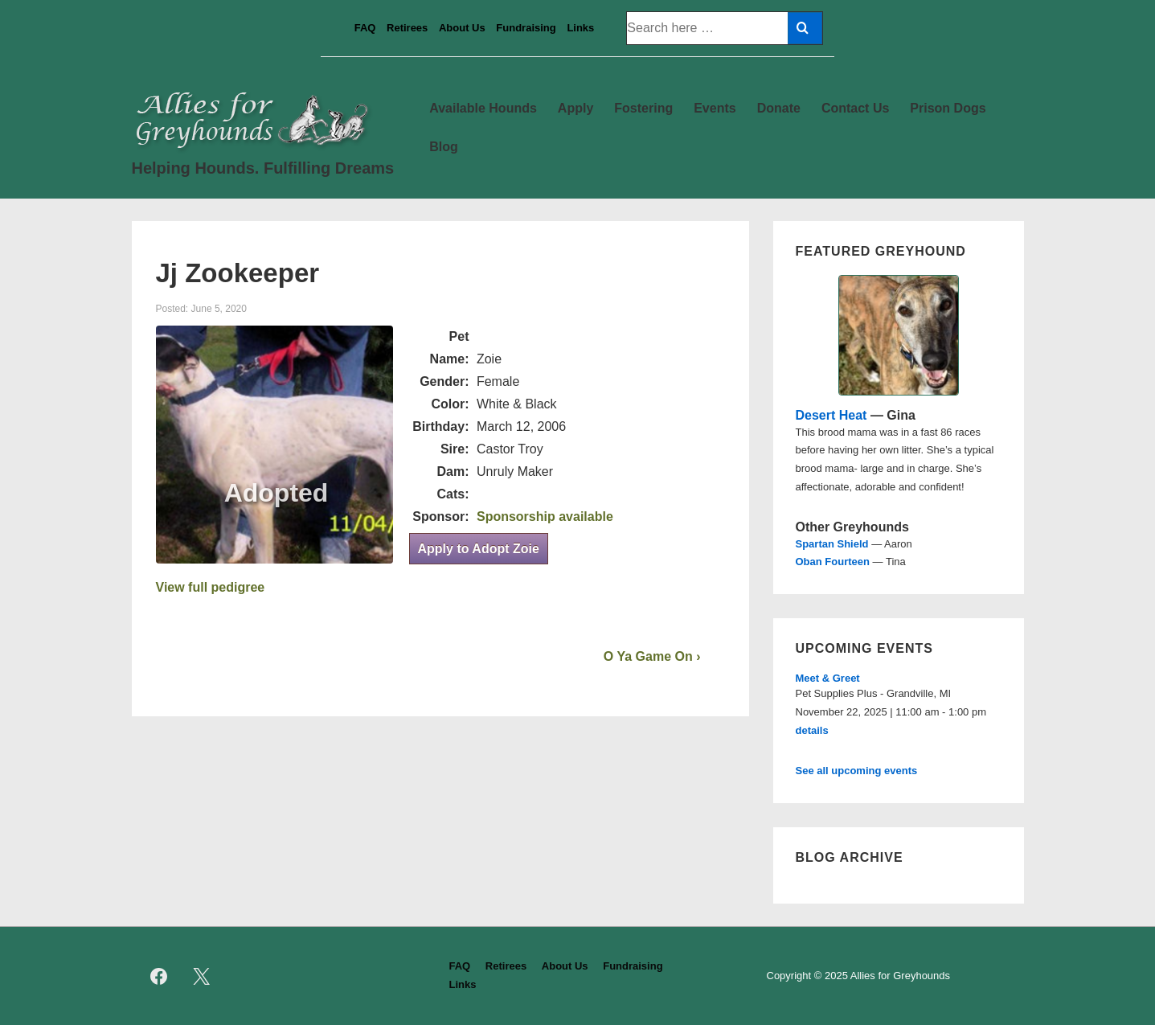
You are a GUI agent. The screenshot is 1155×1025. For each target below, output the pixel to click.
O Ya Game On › (652, 656)
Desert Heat (831, 415)
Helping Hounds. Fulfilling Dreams (263, 168)
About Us (462, 28)
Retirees (407, 28)
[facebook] (159, 976)
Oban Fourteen (833, 562)
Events (714, 108)
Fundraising (525, 28)
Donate (779, 108)
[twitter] (201, 976)
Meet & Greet (828, 678)
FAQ (365, 28)
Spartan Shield (832, 544)
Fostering (643, 108)
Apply (575, 108)
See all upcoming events (857, 771)
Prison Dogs (947, 108)
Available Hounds (483, 108)
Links (580, 28)
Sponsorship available (545, 516)
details (812, 730)
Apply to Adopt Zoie (478, 549)
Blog (443, 147)
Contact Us (855, 108)
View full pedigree (210, 587)
